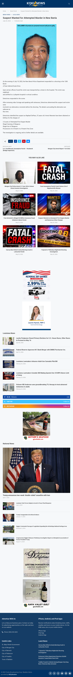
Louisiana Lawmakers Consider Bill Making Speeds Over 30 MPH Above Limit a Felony (42, 374)
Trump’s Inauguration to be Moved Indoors (27, 514)
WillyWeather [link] (13, 674)
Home (4, 11)
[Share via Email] (28, 141)
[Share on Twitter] (19, 141)
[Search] (69, 4)
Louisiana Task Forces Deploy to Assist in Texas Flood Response (33, 503)
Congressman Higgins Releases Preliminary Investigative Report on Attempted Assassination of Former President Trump (42, 538)
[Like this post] (11, 141)
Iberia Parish (13, 11)
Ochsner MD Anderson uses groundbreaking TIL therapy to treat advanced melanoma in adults (41, 385)
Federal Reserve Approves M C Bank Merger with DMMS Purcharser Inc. (41, 350)
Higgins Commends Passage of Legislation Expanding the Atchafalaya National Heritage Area (41, 526)
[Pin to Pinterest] (24, 141)
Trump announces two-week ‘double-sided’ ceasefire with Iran (26, 495)
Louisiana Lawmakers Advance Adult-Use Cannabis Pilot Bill (36, 361)
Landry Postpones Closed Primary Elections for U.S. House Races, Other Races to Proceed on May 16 (43, 339)
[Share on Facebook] (15, 141)
